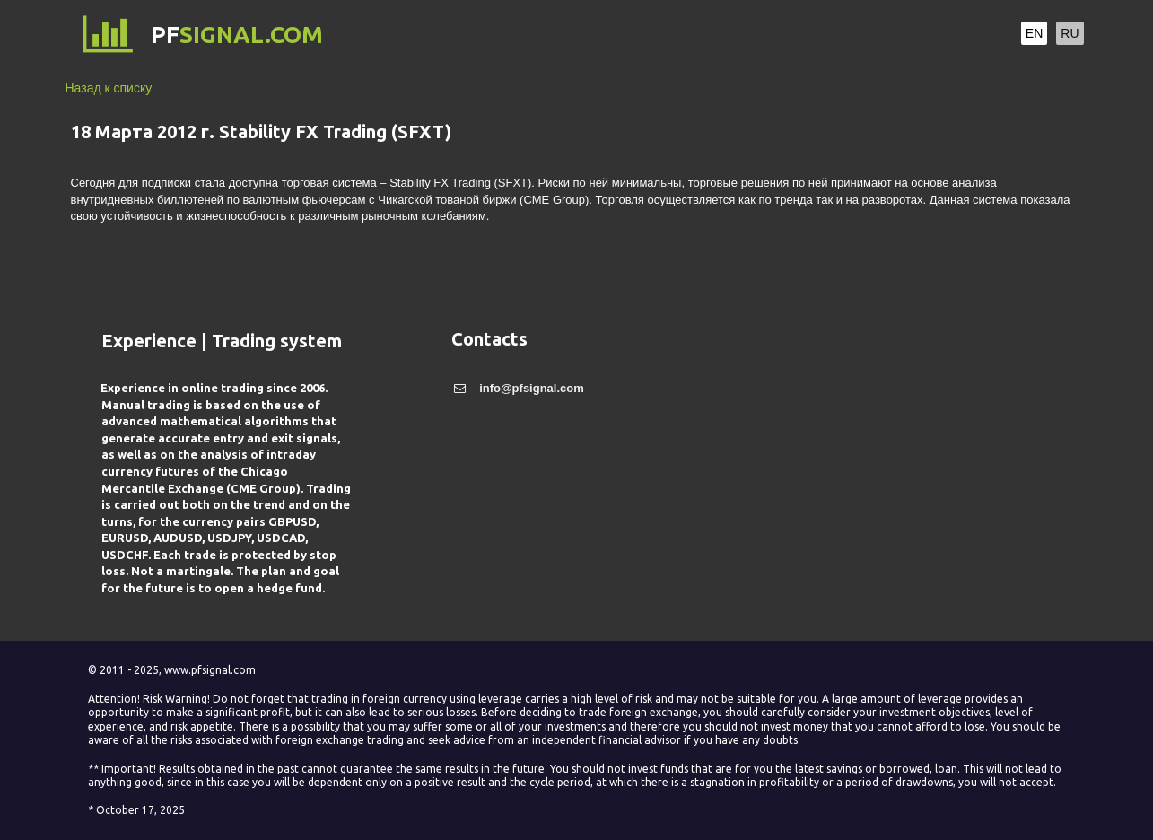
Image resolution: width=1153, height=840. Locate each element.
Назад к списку (109, 88)
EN (1034, 33)
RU (1070, 33)
